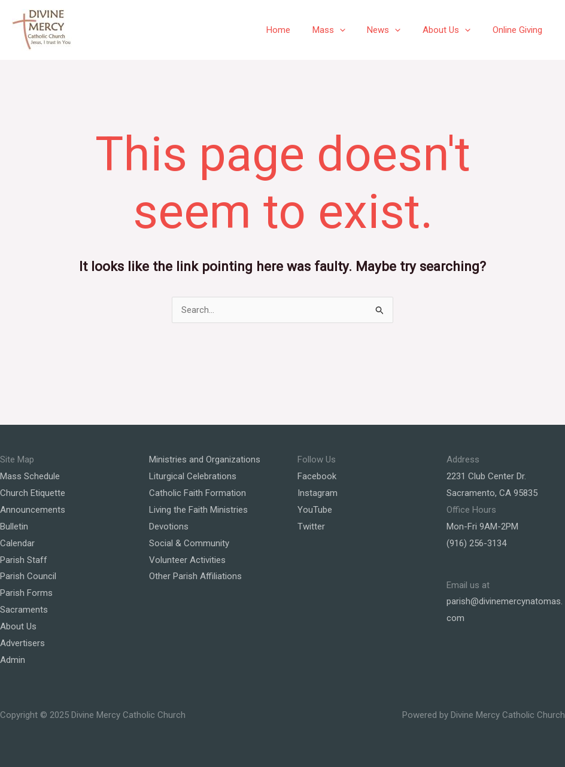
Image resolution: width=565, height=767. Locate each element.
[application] (353, 30)
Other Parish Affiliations (195, 576)
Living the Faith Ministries (198, 509)
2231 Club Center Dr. (486, 476)
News (394, 30)
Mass (342, 30)
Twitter (311, 526)
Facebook (316, 476)
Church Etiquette (32, 493)
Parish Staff (23, 560)
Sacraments (24, 609)
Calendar (17, 543)
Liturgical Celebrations (192, 476)
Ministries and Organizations (204, 459)
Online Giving (519, 30)
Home (296, 30)
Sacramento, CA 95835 (491, 493)
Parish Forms (26, 593)
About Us (452, 30)
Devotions (169, 526)
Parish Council (28, 576)
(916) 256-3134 (476, 543)
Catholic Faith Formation (197, 493)
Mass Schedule (30, 476)
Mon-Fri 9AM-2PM (482, 526)
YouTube (314, 509)
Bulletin (14, 526)
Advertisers (22, 643)
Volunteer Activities (187, 560)
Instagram (317, 493)
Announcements (32, 509)
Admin (12, 660)
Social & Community (189, 543)
